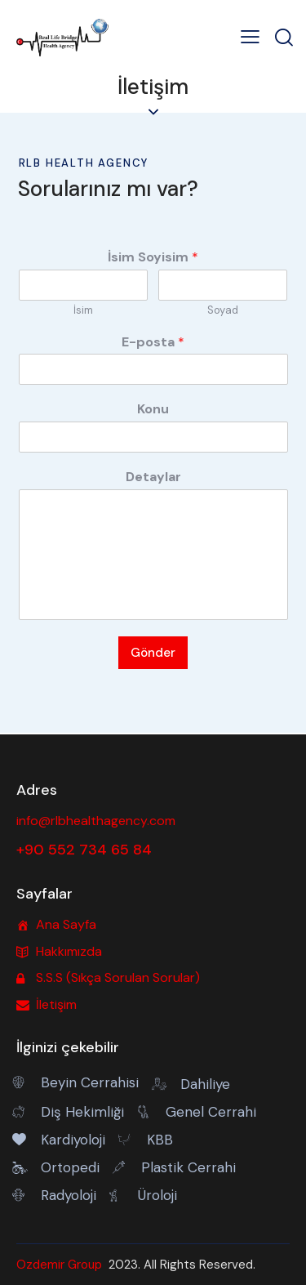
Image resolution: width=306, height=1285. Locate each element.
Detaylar (153, 477)
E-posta (153, 342)
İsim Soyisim (153, 257)
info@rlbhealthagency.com (95, 820)
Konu (153, 409)
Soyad (222, 310)
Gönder (153, 653)
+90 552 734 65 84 (84, 849)
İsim (83, 310)
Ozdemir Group (59, 1264)
